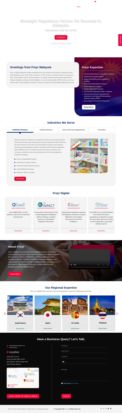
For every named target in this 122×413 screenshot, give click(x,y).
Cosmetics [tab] (102, 130)
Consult (61, 37)
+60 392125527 (13, 347)
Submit (66, 396)
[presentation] (75, 388)
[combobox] (63, 362)
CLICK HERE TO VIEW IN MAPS (23, 396)
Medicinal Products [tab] (20, 130)
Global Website (99, 5)
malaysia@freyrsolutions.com (105, 1)
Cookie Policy (31, 409)
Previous (6, 314)
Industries (87, 5)
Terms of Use (12, 409)
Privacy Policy (74, 383)
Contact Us (110, 5)
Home (78, 5)
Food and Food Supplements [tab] (73, 130)
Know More (89, 107)
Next (118, 314)
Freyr (66, 409)
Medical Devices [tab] (46, 130)
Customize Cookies (42, 409)
